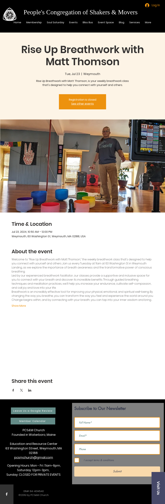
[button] (158, 488)
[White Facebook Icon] (7, 494)
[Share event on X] (21, 390)
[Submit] (117, 471)
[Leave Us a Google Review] (33, 410)
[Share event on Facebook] (13, 390)
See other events (82, 104)
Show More (19, 306)
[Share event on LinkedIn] (29, 390)
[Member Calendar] (33, 421)
